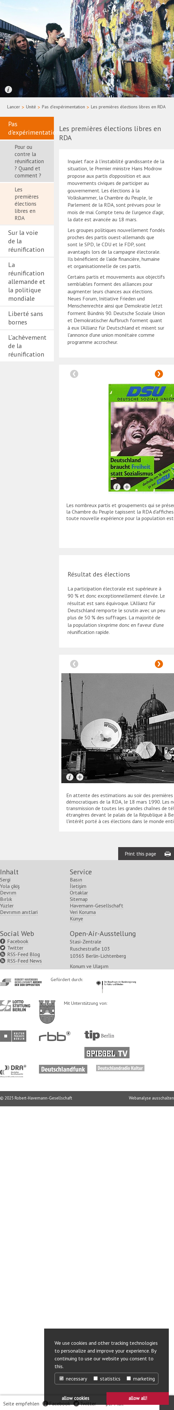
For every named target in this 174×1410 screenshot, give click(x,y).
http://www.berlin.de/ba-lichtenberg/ (47, 1006)
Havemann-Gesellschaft (96, 905)
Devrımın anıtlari (19, 912)
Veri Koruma (83, 912)
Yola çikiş (10, 886)
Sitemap (79, 899)
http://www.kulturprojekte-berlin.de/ (15, 1036)
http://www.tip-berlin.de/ (99, 1035)
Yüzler (7, 905)
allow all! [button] (138, 1398)
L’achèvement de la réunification (27, 346)
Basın (76, 879)
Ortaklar (79, 892)
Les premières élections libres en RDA (27, 204)
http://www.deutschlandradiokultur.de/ (120, 1068)
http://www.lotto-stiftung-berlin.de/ (15, 1005)
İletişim (78, 886)
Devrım (8, 892)
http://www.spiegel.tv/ (109, 1050)
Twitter (15, 947)
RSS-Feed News (24, 960)
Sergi (5, 879)
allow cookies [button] (75, 1398)
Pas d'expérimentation (63, 107)
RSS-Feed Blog (23, 954)
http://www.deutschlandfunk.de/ (63, 1068)
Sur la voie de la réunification (26, 241)
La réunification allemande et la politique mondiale (26, 282)
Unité (31, 107)
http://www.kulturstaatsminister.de (116, 980)
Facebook (17, 941)
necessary (73, 1378)
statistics (106, 1378)
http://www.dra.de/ (15, 1068)
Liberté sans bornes (25, 318)
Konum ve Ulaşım (89, 966)
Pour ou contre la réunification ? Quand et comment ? (29, 161)
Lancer (13, 107)
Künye (76, 918)
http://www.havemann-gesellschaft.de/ (21, 982)
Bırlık (6, 899)
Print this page (140, 853)
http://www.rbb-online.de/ (56, 1036)
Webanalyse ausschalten (151, 1098)
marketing (141, 1378)
